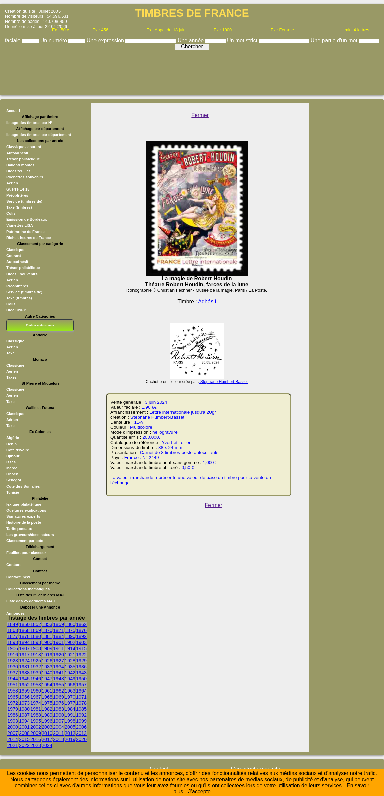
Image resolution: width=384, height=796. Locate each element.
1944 (12, 678)
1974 (35, 703)
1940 (47, 672)
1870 (47, 630)
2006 (81, 727)
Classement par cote (24, 541)
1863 (12, 630)
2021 (12, 745)
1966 (24, 697)
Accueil (13, 111)
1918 (35, 654)
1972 (12, 703)
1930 (12, 666)
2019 (70, 739)
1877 (12, 636)
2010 (47, 733)
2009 (35, 733)
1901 (58, 642)
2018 (58, 739)
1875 (70, 630)
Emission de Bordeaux (26, 219)
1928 (70, 660)
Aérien (12, 183)
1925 (35, 660)
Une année (191, 40)
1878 (24, 636)
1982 (47, 709)
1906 (12, 648)
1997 (58, 721)
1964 (81, 691)
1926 (47, 660)
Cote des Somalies (23, 486)
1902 (70, 642)
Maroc (11, 468)
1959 (24, 691)
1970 (70, 697)
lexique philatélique (23, 504)
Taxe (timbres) (19, 207)
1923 (12, 660)
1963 (70, 691)
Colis (10, 213)
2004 (58, 727)
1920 (58, 654)
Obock (12, 474)
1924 (24, 660)
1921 (70, 654)
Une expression (106, 40)
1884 (58, 636)
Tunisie (12, 492)
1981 (35, 709)
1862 (81, 624)
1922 (81, 654)
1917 (24, 654)
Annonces (15, 613)
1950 (81, 678)
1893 (12, 642)
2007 (12, 733)
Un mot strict (243, 40)
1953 (35, 684)
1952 (24, 684)
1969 (58, 697)
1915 (81, 648)
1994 (24, 721)
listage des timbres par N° (29, 123)
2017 (47, 739)
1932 (35, 666)
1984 (70, 709)
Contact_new (18, 577)
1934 (58, 666)
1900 (47, 642)
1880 (35, 636)
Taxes (11, 377)
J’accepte (199, 791)
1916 (12, 654)
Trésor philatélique (23, 159)
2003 (47, 727)
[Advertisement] (192, 71)
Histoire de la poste (23, 522)
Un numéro (54, 40)
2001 (24, 727)
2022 (24, 745)
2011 (58, 733)
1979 (12, 709)
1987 (24, 715)
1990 (58, 715)
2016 (35, 739)
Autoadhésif (17, 153)
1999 (81, 721)
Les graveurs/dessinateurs (30, 535)
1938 (24, 672)
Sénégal (13, 480)
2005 (70, 727)
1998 (70, 721)
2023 (35, 745)
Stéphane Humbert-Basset (223, 381)
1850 (24, 624)
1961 (47, 691)
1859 (58, 624)
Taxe (10, 353)
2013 (81, 733)
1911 (58, 648)
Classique (15, 250)
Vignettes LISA (19, 225)
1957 (81, 684)
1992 (81, 715)
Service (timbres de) (24, 201)
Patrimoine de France (25, 231)
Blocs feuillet (18, 171)
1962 (58, 691)
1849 (12, 624)
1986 (12, 715)
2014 (12, 739)
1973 (24, 703)
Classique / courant (23, 147)
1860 (70, 624)
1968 (47, 697)
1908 (35, 648)
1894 (24, 642)
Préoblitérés (17, 195)
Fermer (200, 115)
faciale (13, 40)
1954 (47, 684)
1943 (81, 672)
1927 (58, 660)
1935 (70, 666)
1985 (81, 709)
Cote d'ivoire (17, 450)
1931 (24, 666)
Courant (13, 256)
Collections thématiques (28, 589)
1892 (81, 636)
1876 (81, 630)
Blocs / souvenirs (22, 274)
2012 (70, 733)
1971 (81, 697)
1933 (47, 666)
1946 (35, 678)
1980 (24, 709)
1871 (58, 630)
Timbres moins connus (40, 325)
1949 (70, 678)
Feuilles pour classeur (26, 553)
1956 (70, 684)
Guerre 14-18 (17, 189)
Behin (11, 444)
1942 (70, 672)
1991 (70, 715)
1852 (35, 624)
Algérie (12, 438)
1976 (58, 703)
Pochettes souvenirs (24, 177)
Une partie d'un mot (335, 40)
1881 (47, 636)
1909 (47, 648)
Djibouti (13, 456)
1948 (58, 678)
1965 (12, 697)
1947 (47, 678)
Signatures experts (23, 516)
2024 (47, 745)
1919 (47, 654)
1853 (47, 624)
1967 (35, 697)
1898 (35, 642)
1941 (58, 672)
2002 (35, 727)
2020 (81, 739)
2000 (12, 727)
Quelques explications (26, 510)
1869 (35, 630)
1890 (70, 636)
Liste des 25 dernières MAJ (30, 601)
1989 (47, 715)
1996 (47, 721)
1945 (24, 678)
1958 (12, 691)
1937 (12, 672)
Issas (11, 462)
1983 (58, 709)
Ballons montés (20, 165)
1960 (35, 691)
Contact (13, 565)
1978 (81, 703)
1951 (12, 684)
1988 (35, 715)
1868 (24, 630)
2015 (24, 739)
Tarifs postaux (19, 529)
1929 (81, 660)
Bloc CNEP (16, 310)
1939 (35, 672)
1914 (70, 648)
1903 (81, 642)
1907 (24, 648)
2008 (24, 733)
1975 (47, 703)
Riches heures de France (28, 238)
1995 (35, 721)
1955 (58, 684)
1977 (70, 703)
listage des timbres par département (38, 135)
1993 (12, 721)
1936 (81, 666)
